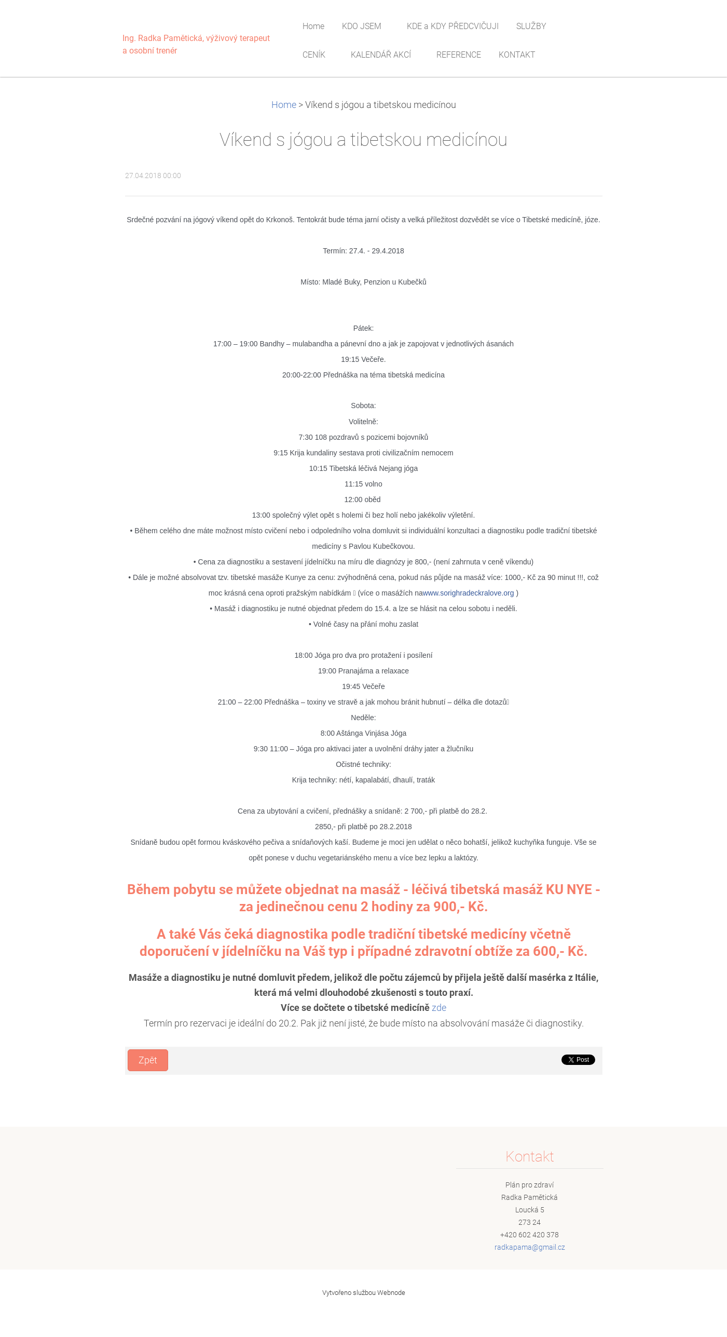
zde (439, 1008)
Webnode (391, 1293)
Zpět (148, 1060)
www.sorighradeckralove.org (468, 593)
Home (283, 105)
